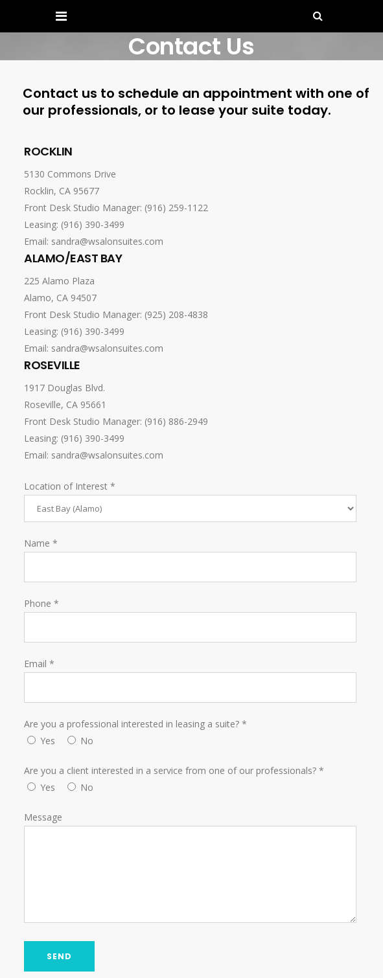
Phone (41, 603)
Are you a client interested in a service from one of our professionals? (174, 770)
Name (41, 543)
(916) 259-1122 (176, 207)
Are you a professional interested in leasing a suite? (135, 724)
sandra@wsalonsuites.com (107, 241)
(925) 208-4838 (176, 314)
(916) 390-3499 (92, 224)
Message (43, 817)
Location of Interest (69, 486)
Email (39, 663)
